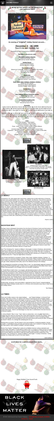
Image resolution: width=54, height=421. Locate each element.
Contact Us (24, 419)
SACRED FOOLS (9, 2)
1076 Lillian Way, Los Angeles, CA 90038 (39, 417)
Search (31, 419)
